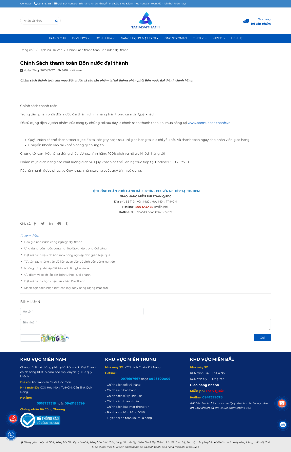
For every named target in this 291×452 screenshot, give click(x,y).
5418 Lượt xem (70, 70)
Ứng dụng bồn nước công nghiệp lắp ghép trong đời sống (65, 248)
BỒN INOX (81, 38)
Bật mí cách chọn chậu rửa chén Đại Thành (54, 281)
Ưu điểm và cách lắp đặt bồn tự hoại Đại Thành (57, 275)
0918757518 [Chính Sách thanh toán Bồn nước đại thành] (43, 3)
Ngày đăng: (30, 70)
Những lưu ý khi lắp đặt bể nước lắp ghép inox (56, 268)
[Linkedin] (51, 223)
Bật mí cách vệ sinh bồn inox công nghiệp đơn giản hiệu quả (67, 255)
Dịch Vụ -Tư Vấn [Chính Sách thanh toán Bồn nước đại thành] (50, 50)
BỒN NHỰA (105, 38)
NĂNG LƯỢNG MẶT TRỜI (139, 38)
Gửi (262, 337)
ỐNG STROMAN (175, 38)
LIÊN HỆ (236, 38)
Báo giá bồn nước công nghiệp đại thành (53, 242)
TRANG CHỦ (57, 38)
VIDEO (219, 38)
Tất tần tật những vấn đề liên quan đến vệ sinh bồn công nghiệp (69, 261)
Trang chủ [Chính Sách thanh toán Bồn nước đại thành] (27, 50)
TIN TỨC (200, 38)
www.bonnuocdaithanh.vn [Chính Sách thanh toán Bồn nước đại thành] (209, 123)
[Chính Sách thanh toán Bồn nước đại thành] (145, 21)
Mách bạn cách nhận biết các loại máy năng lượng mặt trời (66, 288)
